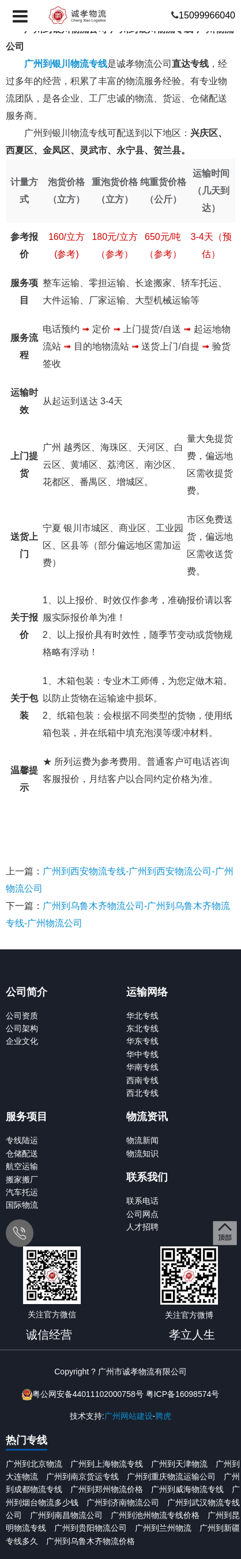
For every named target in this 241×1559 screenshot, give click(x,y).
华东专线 (142, 1041)
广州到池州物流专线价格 (155, 1515)
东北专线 (142, 1028)
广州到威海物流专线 (187, 1489)
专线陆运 (22, 1140)
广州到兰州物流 (163, 1527)
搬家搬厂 (22, 1179)
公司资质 (22, 1015)
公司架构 (22, 1028)
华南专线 (142, 1067)
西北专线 (142, 1093)
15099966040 (207, 15)
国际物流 (22, 1204)
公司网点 (142, 1214)
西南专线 (142, 1080)
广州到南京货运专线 (82, 1476)
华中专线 (142, 1054)
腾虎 (163, 1416)
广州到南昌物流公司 (66, 1515)
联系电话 (142, 1200)
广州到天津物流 (179, 1463)
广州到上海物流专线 (106, 1463)
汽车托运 (22, 1192)
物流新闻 (142, 1140)
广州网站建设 (128, 1416)
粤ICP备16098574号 (183, 1394)
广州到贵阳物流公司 (90, 1527)
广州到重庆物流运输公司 (171, 1476)
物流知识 (142, 1153)
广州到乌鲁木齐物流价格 (90, 1541)
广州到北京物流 (34, 1463)
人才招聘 (142, 1226)
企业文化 (22, 1041)
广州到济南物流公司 (122, 1502)
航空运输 (22, 1166)
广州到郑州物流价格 (106, 1489)
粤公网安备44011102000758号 (88, 1394)
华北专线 (142, 1015)
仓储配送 (22, 1153)
